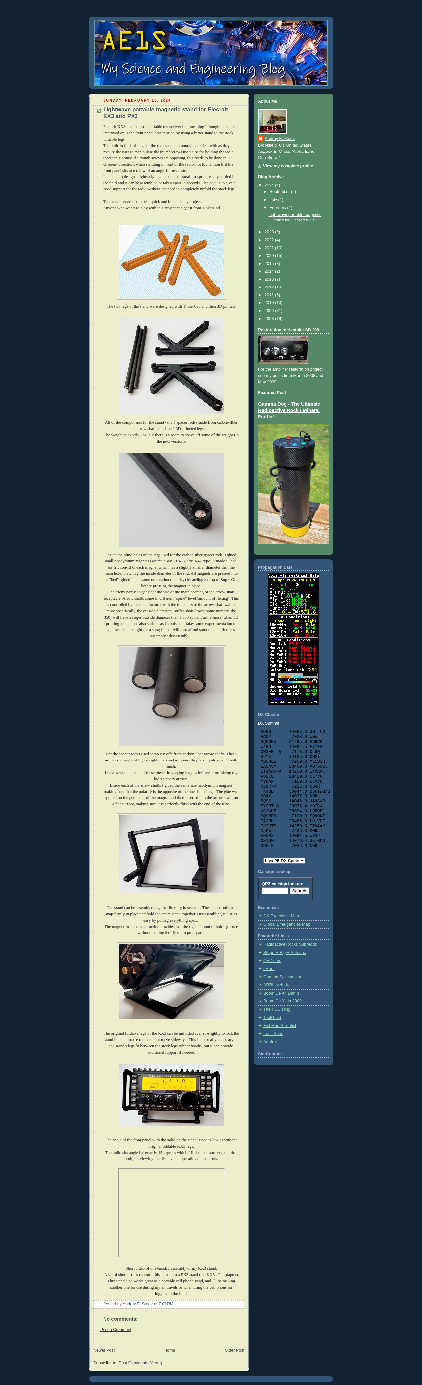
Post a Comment (115, 1329)
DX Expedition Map (281, 916)
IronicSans (273, 1033)
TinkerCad (211, 208)
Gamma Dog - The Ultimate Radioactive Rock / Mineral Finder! (289, 410)
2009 (270, 310)
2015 (270, 263)
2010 (270, 302)
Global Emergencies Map (286, 924)
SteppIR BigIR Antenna (284, 952)
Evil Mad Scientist (279, 1025)
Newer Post (104, 1350)
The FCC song (276, 1009)
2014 (270, 271)
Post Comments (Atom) (140, 1363)
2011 (270, 295)
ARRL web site (277, 985)
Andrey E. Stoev (280, 138)
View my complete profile (288, 166)
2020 (270, 255)
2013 (270, 279)
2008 (270, 318)
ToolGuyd (272, 1017)
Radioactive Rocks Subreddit (290, 944)
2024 (270, 185)
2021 (270, 248)
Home (169, 1350)
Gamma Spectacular (282, 977)
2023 (270, 232)
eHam (269, 968)
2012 (270, 287)
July (274, 199)
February (278, 207)
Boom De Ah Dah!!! (281, 993)
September (280, 191)
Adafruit (270, 1042)
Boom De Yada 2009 (282, 1001)
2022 (270, 240)
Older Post (234, 1350)
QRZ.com (272, 960)
